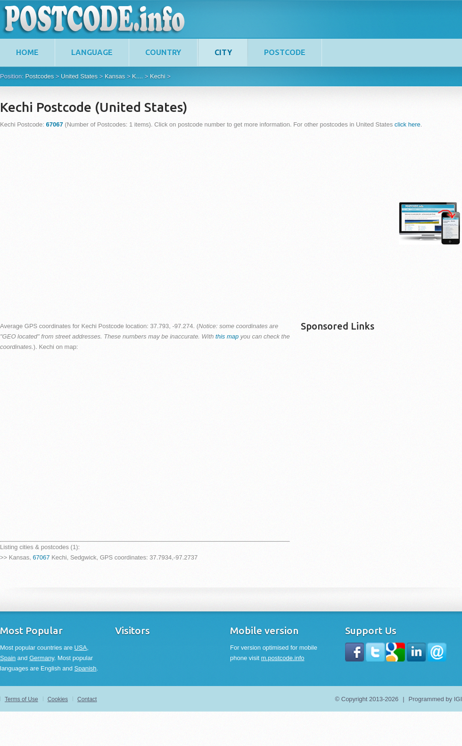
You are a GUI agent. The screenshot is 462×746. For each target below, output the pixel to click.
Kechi (157, 76)
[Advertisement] (88, 223)
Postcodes (39, 76)
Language (92, 52)
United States (79, 76)
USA (80, 647)
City (223, 52)
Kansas (115, 76)
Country (163, 52)
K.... (137, 76)
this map (227, 336)
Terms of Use (21, 699)
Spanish (85, 668)
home (27, 52)
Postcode (284, 52)
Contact (87, 699)
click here (408, 124)
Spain (8, 657)
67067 (41, 557)
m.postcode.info (283, 657)
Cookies (58, 699)
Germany (41, 657)
